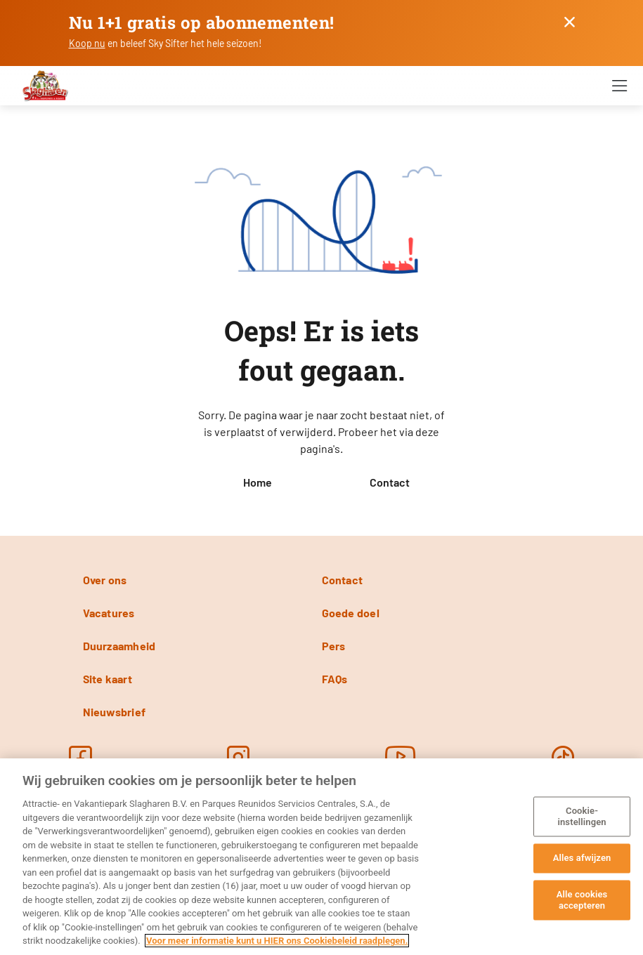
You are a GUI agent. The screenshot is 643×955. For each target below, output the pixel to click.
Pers (334, 645)
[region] (321, 856)
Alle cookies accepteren (582, 900)
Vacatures (109, 612)
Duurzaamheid (119, 645)
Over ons (105, 579)
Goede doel (350, 612)
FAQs (335, 678)
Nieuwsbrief (114, 711)
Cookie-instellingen (581, 817)
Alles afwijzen (582, 858)
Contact (390, 482)
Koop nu (87, 43)
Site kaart (107, 678)
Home (257, 482)
